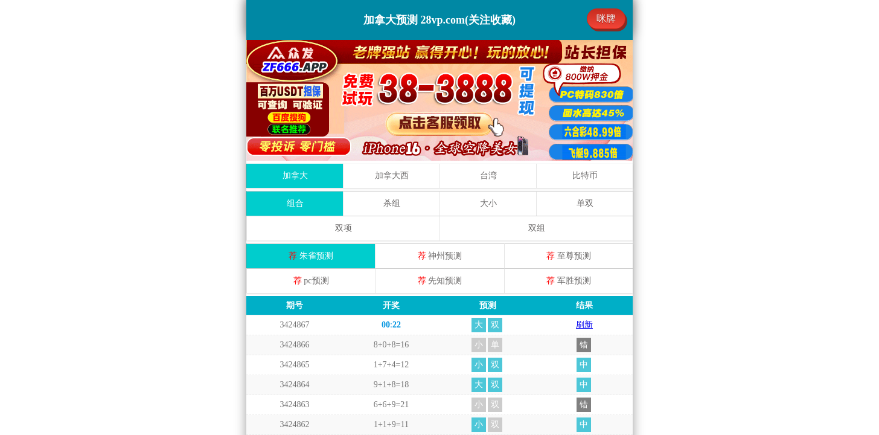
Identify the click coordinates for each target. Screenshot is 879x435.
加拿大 (295, 54)
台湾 (488, 54)
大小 (488, 82)
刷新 (584, 203)
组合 (295, 82)
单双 (585, 82)
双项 (343, 107)
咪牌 (606, 18)
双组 (536, 107)
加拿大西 (392, 54)
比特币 (585, 54)
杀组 (391, 82)
